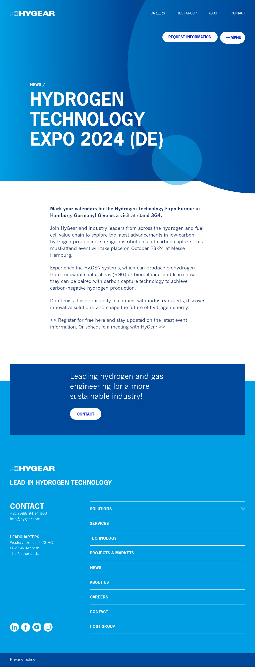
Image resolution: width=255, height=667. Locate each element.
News (35, 84)
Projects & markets (112, 553)
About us (99, 582)
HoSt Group (187, 13)
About (214, 13)
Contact (238, 13)
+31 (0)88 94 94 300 (28, 514)
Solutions (101, 509)
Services (99, 523)
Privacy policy (22, 660)
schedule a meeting (107, 327)
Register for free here (81, 320)
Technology (103, 538)
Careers (158, 13)
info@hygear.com (25, 519)
